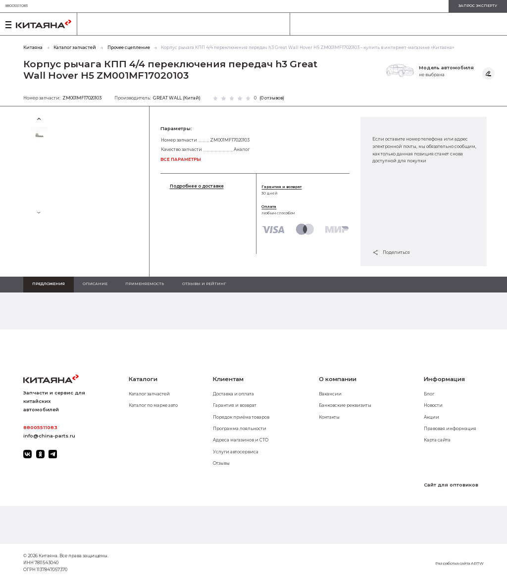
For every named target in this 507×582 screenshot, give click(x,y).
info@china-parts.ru (49, 435)
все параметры (180, 159)
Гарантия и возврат (281, 187)
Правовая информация (450, 428)
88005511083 (16, 5)
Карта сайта (437, 439)
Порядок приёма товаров (241, 417)
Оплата (268, 206)
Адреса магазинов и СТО (240, 439)
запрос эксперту (477, 5)
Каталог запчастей (149, 393)
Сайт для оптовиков (451, 484)
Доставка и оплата (233, 393)
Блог (429, 393)
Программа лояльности (239, 428)
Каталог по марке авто (153, 405)
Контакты (329, 417)
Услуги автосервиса (235, 451)
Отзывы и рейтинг (204, 284)
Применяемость (144, 284)
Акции (431, 417)
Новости (433, 405)
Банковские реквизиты (345, 405)
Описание (95, 284)
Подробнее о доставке (197, 186)
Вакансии (330, 393)
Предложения (48, 284)
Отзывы (221, 463)
